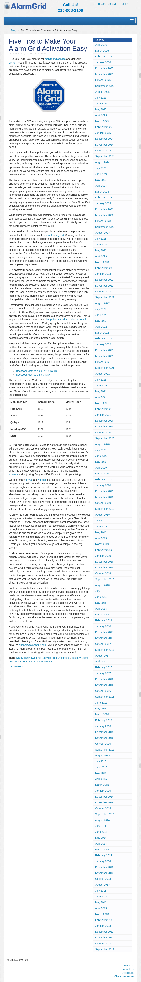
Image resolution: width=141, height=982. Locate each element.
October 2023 (103, 221)
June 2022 (101, 315)
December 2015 (104, 732)
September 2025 (104, 85)
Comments (17, 666)
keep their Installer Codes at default (66, 319)
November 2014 (104, 802)
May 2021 (100, 391)
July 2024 (100, 168)
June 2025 (101, 103)
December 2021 (104, 350)
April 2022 (101, 326)
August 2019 (102, 514)
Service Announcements (56, 657)
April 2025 (101, 115)
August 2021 (102, 373)
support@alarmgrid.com (33, 645)
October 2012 (103, 943)
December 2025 (104, 68)
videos (42, 479)
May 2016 (100, 708)
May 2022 (100, 320)
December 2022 (104, 279)
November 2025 (104, 74)
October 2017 (103, 643)
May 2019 (100, 532)
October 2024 (103, 150)
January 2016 (103, 726)
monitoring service (55, 58)
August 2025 (102, 91)
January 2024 (103, 203)
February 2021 (103, 408)
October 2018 (103, 573)
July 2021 (100, 379)
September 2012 (104, 949)
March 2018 (102, 614)
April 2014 (101, 843)
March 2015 (102, 784)
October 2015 (103, 743)
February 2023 (103, 268)
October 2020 (103, 432)
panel (49, 235)
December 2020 (104, 420)
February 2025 (103, 127)
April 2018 (101, 608)
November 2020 (104, 426)
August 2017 (102, 655)
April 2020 (101, 467)
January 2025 (103, 132)
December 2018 (104, 561)
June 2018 (101, 596)
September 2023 (104, 226)
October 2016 (103, 690)
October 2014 (103, 808)
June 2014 (101, 831)
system (13, 62)
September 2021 (104, 367)
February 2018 (103, 620)
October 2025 (103, 80)
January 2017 (103, 673)
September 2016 (104, 696)
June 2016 (101, 702)
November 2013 (104, 873)
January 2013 (103, 925)
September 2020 (104, 438)
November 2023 (104, 215)
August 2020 (102, 444)
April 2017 (101, 661)
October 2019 (103, 502)
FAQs (29, 479)
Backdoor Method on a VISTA (33, 374)
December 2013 (104, 867)
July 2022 (100, 309)
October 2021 (103, 361)
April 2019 (101, 538)
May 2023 (100, 250)
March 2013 (102, 914)
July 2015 (100, 761)
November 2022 (104, 285)
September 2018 (104, 579)
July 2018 (100, 591)
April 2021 (101, 397)
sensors (13, 474)
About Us (128, 969)
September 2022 (104, 297)
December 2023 (104, 209)
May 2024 (100, 179)
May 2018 (100, 602)
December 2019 (104, 491)
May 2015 (100, 773)
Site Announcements (41, 661)
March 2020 (102, 473)
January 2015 (103, 790)
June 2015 (101, 767)
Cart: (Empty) (106, 3)
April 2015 (101, 779)
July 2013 (100, 890)
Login (125, 3)
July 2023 (100, 238)
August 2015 (102, 755)
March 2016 (102, 714)
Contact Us (127, 965)
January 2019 (103, 555)
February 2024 (103, 197)
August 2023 (102, 232)
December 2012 (104, 931)
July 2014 (100, 826)
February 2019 (103, 549)
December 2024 (104, 138)
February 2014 (103, 855)
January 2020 (103, 485)
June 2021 (101, 385)
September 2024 (104, 156)
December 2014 (104, 796)
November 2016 (104, 685)
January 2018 (103, 626)
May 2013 (100, 902)
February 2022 (103, 338)
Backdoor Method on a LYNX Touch (36, 370)
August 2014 (102, 820)
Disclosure (128, 972)
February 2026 (103, 56)
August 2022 (102, 303)
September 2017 (104, 649)
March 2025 (102, 121)
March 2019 (102, 544)
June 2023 (101, 244)
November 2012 (104, 937)
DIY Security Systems (28, 657)
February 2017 (103, 667)
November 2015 (104, 737)
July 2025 (100, 97)
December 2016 (104, 679)
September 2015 (104, 749)
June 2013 (101, 896)
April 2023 (101, 256)
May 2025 (100, 109)
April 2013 (101, 908)
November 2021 (104, 356)
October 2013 (103, 878)
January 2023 (103, 273)
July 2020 (100, 450)
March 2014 (102, 849)
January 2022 (103, 344)
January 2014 (103, 861)
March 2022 (102, 332)
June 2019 (101, 526)
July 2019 (100, 520)
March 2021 (102, 403)
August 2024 (102, 162)
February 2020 (103, 479)
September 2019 (104, 508)
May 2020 (100, 461)
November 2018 (104, 567)
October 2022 (103, 291)
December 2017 (104, 632)
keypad (60, 235)
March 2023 (102, 262)
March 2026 (102, 50)
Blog (13, 30)
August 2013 (102, 884)
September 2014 (104, 814)
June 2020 (101, 455)
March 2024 (102, 191)
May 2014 (100, 837)
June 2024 (101, 174)
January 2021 (103, 414)
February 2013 (103, 919)
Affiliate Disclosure (123, 976)
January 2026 (103, 62)
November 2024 (104, 144)
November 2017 (104, 638)
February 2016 (103, 720)
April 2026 (101, 44)
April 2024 (101, 185)
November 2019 (104, 497)
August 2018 (102, 585)
